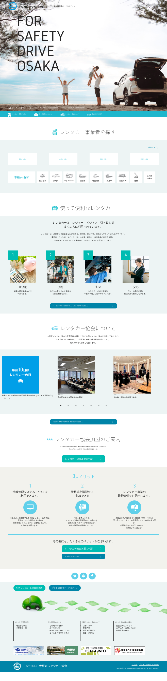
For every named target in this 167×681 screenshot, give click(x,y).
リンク (135, 673)
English (149, 5)
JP (157, 5)
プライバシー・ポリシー (149, 673)
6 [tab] (98, 408)
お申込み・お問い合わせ (127, 638)
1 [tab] (60, 408)
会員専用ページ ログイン (76, 564)
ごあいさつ (89, 636)
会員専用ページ (124, 641)
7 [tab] (106, 408)
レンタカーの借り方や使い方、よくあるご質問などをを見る (81, 308)
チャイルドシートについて (61, 641)
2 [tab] (68, 408)
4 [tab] (83, 408)
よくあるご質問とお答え (61, 644)
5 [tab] (91, 408)
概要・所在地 (90, 644)
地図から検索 (23, 636)
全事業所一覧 (149, 149)
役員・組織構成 (91, 641)
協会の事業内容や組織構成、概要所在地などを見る (77, 425)
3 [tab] (75, 408)
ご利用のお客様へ (58, 636)
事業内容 (88, 638)
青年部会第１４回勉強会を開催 (56, 108)
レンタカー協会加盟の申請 (79, 465)
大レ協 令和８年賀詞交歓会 (96, 108)
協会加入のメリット (126, 636)
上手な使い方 (56, 638)
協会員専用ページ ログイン (64, 6)
